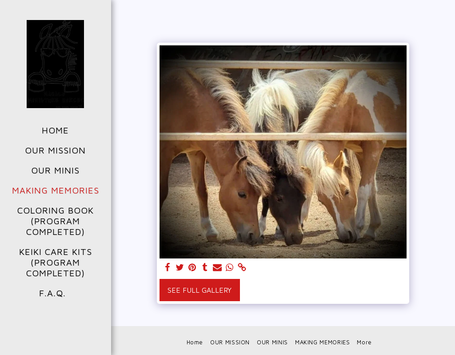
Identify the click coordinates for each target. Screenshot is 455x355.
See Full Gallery (199, 290)
